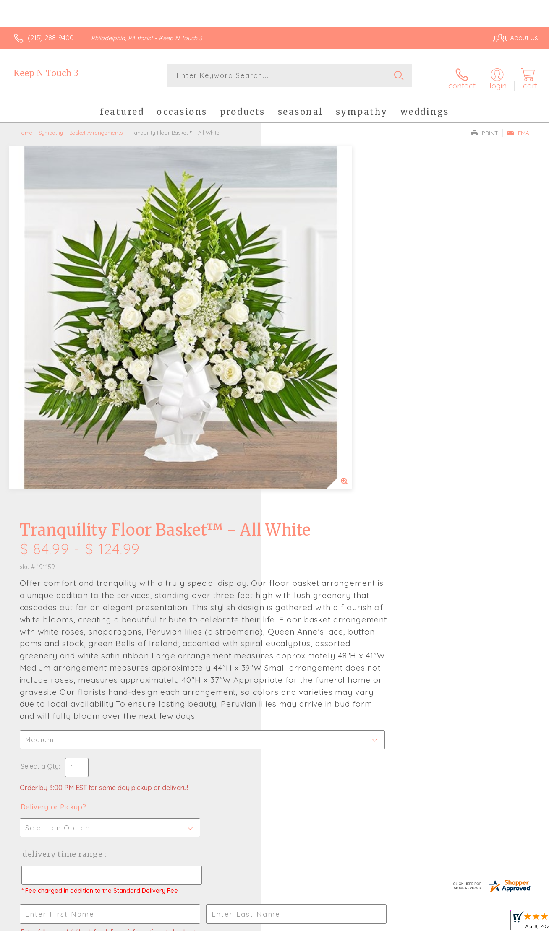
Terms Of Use (352, 922)
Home (25, 128)
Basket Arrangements (96, 128)
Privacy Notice (402, 922)
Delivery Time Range (316, 550)
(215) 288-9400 (51, 38)
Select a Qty (294, 462)
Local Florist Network (462, 922)
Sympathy (51, 128)
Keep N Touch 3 (45, 73)
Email (520, 128)
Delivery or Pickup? (308, 503)
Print (484, 128)
